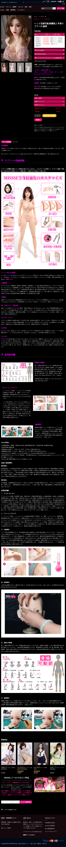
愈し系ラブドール (45, 129)
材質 (8, 10)
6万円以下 (41, 127)
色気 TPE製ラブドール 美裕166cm (40, 768)
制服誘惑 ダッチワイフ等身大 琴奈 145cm (8, 768)
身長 (26, 7)
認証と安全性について (24, 843)
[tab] (6, 142)
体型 (30, 7)
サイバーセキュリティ (51, 831)
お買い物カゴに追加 (49, 115)
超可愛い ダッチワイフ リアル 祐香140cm (57, 768)
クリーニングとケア (10, 388)
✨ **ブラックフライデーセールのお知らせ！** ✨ (33, 2)
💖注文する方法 (49, 54)
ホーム (35, 16)
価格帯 (15, 7)
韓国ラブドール (53, 130)
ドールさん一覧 (42, 16)
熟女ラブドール (60, 129)
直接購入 (38, 119)
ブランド (9, 7)
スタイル (21, 7)
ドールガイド (21, 10)
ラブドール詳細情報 (6, 141)
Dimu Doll (46, 127)
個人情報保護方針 (50, 828)
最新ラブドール (53, 129)
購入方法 (44, 843)
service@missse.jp (37, 831)
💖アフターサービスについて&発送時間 (49, 58)
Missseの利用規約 (50, 825)
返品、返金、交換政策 (36, 843)
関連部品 (13, 10)
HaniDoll (32, 835)
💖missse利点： (49, 50)
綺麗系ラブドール (38, 130)
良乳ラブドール (45, 130)
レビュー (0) (15, 141)
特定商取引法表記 (50, 822)
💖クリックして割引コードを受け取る (49, 34)
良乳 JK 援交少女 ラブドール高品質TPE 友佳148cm (24, 768)
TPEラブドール (52, 127)
